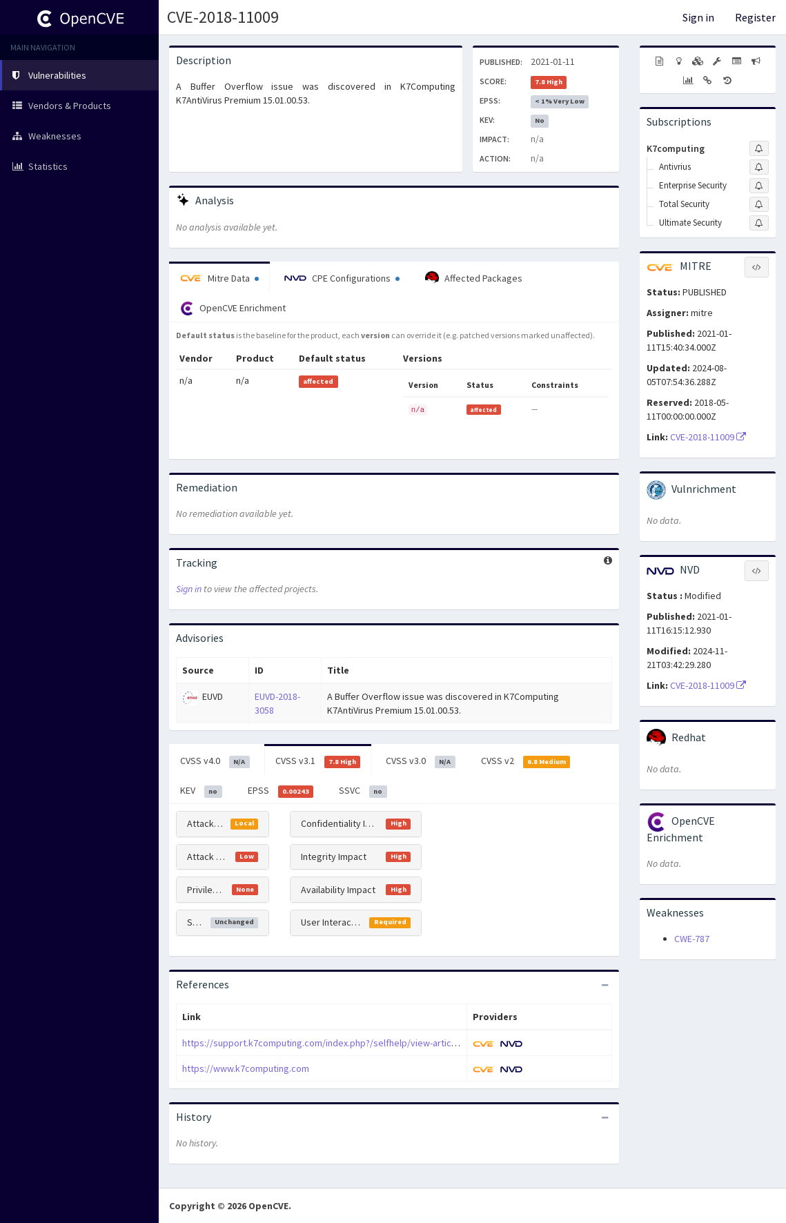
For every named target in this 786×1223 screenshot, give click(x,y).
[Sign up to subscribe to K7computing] (759, 148)
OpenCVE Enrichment (233, 308)
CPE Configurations (342, 278)
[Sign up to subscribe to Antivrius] (759, 167)
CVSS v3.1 (318, 761)
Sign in (698, 17)
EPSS (281, 791)
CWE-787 (691, 938)
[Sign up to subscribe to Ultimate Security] (759, 223)
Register (755, 17)
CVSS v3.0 (420, 761)
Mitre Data (219, 278)
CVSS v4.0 (215, 761)
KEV (201, 791)
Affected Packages (473, 278)
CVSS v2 (526, 761)
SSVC (363, 791)
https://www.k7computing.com (245, 1068)
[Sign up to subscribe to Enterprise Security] (759, 185)
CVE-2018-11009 (223, 17)
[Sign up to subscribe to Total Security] (759, 204)
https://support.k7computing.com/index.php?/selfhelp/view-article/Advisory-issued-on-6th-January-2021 (398, 1043)
